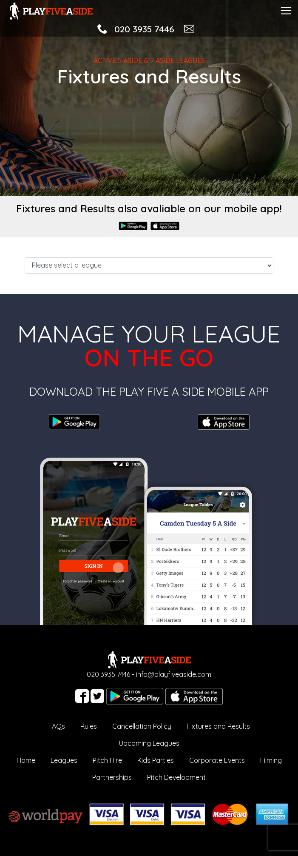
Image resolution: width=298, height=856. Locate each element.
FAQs (56, 726)
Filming (271, 760)
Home (26, 760)
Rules (88, 726)
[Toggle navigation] (286, 9)
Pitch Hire (107, 760)
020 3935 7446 (144, 28)
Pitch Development (176, 777)
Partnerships (112, 777)
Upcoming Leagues (149, 743)
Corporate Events (217, 760)
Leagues (64, 760)
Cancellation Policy (141, 726)
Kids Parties (155, 760)
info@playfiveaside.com (173, 674)
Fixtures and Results (218, 726)
